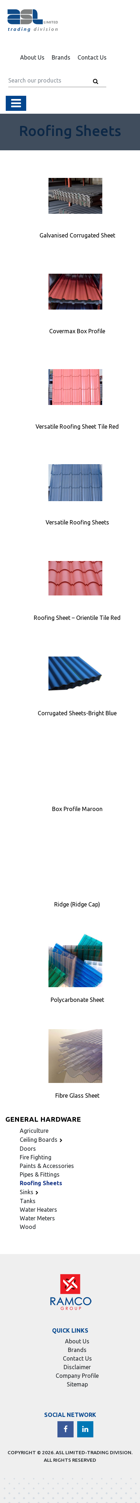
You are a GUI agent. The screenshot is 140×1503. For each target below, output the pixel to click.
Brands (61, 57)
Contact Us (92, 57)
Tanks (28, 1201)
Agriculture (34, 1130)
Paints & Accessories (47, 1166)
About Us (32, 57)
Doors (28, 1148)
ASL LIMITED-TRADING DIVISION (93, 1452)
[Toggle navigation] (16, 103)
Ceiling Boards (42, 1139)
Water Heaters (38, 1209)
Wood (28, 1227)
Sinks (30, 1192)
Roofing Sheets (41, 1183)
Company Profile (77, 1375)
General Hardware (43, 1119)
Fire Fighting (35, 1157)
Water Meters (37, 1218)
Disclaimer (77, 1367)
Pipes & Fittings (40, 1174)
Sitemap (77, 1384)
